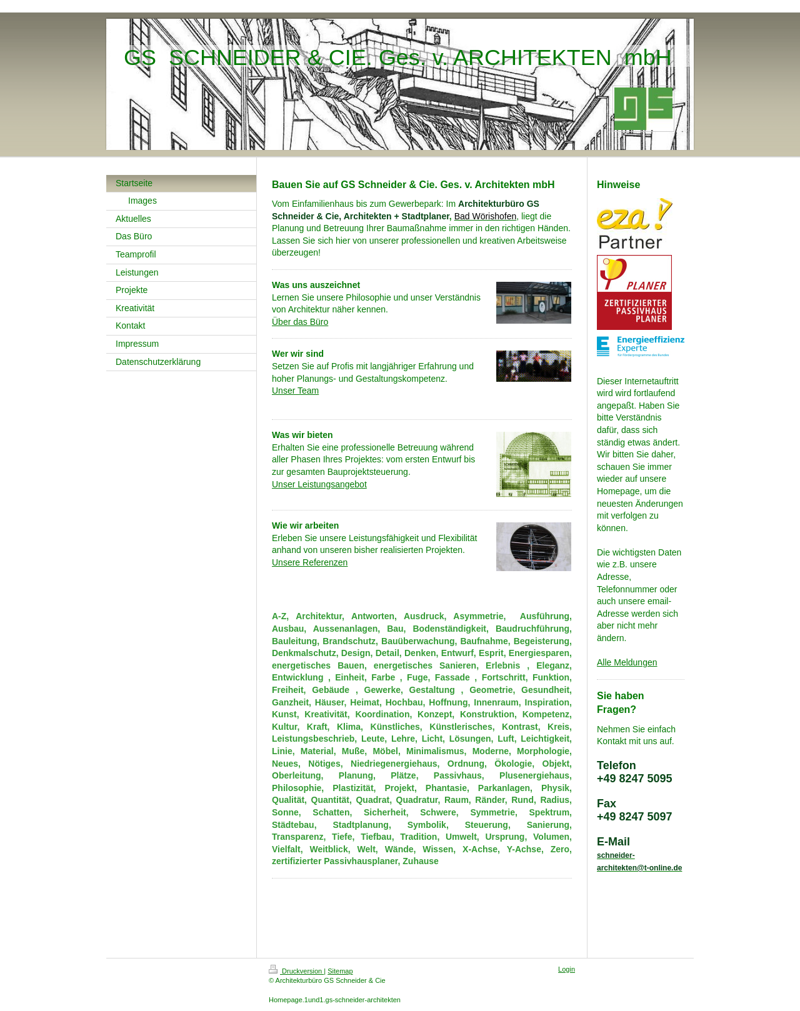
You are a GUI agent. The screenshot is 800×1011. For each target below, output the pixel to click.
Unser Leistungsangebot (319, 484)
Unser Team (295, 391)
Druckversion (296, 971)
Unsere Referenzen (310, 562)
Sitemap (340, 971)
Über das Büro (300, 322)
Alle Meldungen (627, 662)
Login (566, 969)
